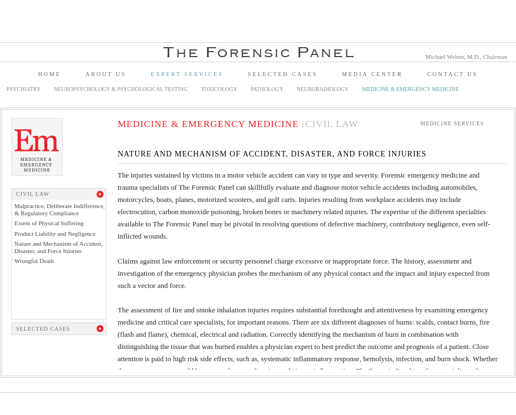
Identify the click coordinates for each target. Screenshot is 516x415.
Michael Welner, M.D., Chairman (466, 56)
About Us (106, 74)
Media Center (372, 74)
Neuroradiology (323, 89)
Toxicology (219, 89)
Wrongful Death (34, 260)
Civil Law (331, 124)
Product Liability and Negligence (54, 233)
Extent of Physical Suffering (49, 223)
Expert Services (187, 74)
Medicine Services (452, 123)
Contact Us (452, 74)
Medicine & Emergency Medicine (410, 89)
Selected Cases (283, 74)
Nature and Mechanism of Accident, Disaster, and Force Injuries (58, 247)
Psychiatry (24, 89)
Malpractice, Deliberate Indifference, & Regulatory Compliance (59, 209)
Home (49, 74)
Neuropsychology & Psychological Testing (121, 89)
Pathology (267, 89)
